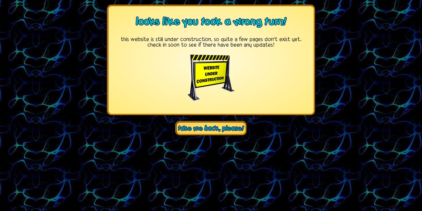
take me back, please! (211, 128)
